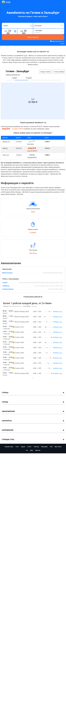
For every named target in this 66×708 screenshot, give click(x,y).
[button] (33, 378)
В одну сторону (45, 72)
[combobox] (17, 25)
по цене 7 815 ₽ (18, 129)
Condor (4, 282)
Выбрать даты (58, 311)
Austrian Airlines (8, 289)
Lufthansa (5, 286)
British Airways (7, 273)
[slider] (14, 80)
